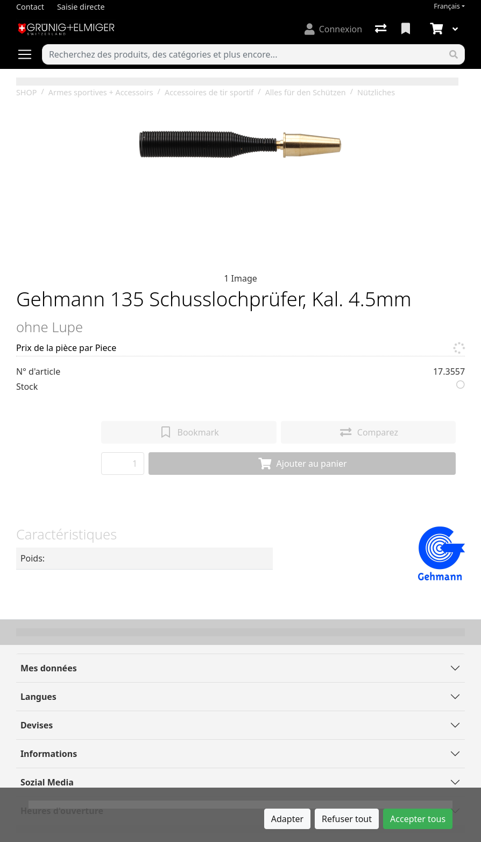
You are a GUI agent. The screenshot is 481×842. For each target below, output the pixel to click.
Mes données (48, 668)
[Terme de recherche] (242, 54)
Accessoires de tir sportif (209, 92)
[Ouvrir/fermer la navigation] (29, 54)
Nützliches (376, 92)
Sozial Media (47, 782)
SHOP (26, 92)
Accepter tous (417, 819)
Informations (48, 754)
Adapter (287, 819)
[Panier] (435, 29)
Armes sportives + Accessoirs (100, 92)
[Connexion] (333, 29)
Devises (36, 725)
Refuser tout (347, 819)
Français (447, 6)
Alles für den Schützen (305, 92)
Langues (38, 697)
